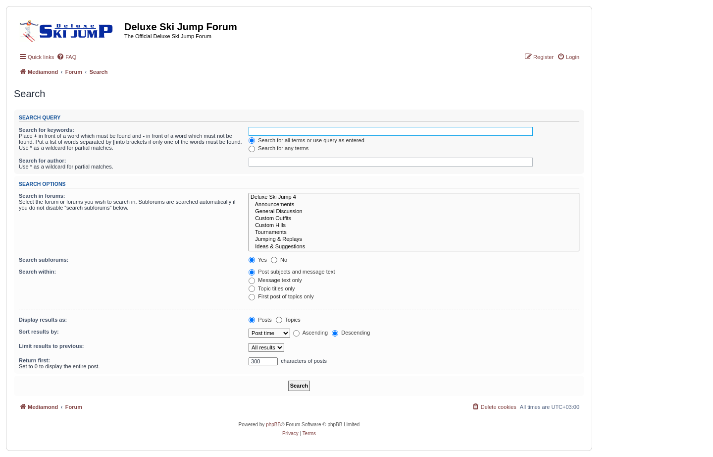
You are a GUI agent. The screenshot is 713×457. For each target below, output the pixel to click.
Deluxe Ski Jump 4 (414, 197)
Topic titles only (272, 288)
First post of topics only (281, 296)
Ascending (310, 333)
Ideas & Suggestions (414, 246)
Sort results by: (39, 332)
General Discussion (414, 211)
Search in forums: (42, 196)
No (279, 260)
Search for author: (42, 161)
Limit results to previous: (51, 346)
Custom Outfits (414, 218)
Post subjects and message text (292, 272)
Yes (258, 260)
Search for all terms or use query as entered (306, 140)
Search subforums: (43, 260)
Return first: (34, 360)
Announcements (414, 204)
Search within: (37, 272)
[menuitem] (66, 57)
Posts (260, 320)
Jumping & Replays (414, 239)
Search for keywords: (46, 130)
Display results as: (43, 320)
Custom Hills (414, 225)
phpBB (273, 424)
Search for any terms (278, 148)
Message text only (275, 280)
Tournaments (414, 232)
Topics (288, 320)
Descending (351, 333)
